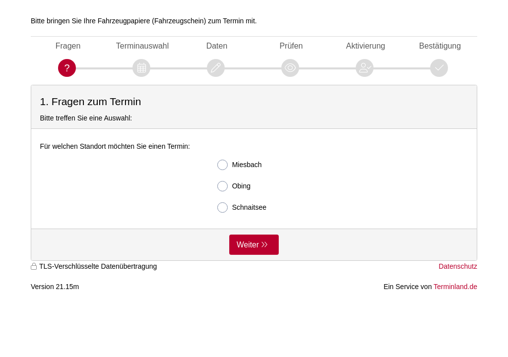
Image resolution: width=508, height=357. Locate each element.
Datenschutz (458, 266)
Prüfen (291, 46)
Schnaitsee (241, 207)
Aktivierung (365, 46)
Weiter (248, 244)
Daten (217, 46)
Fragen (68, 46)
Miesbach (239, 165)
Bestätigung (440, 46)
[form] (254, 173)
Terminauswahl (142, 46)
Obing (234, 186)
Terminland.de (455, 287)
